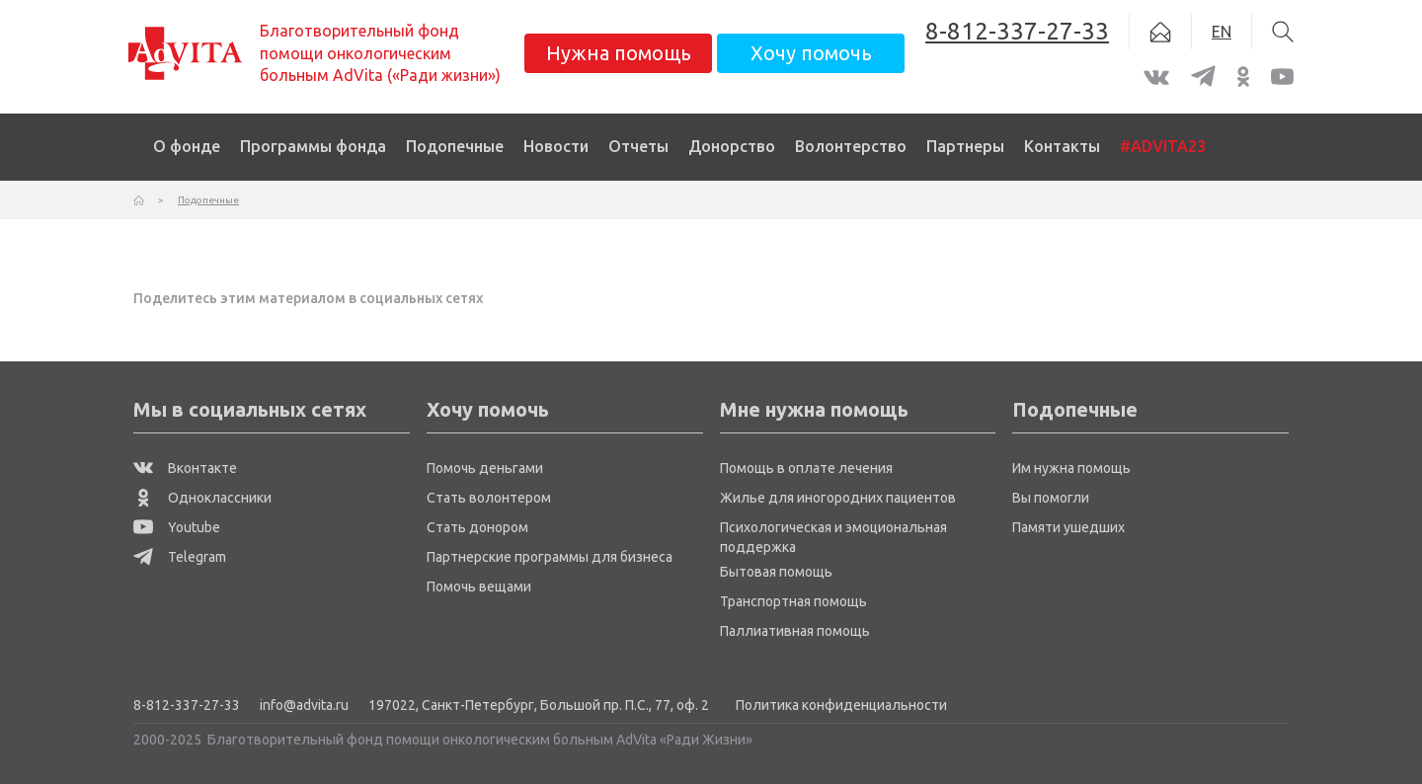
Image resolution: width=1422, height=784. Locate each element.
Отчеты (638, 146)
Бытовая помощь (776, 572)
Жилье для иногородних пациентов (838, 498)
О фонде (186, 146)
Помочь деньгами (485, 468)
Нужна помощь (618, 52)
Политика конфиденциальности (841, 705)
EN (1221, 31)
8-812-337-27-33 (186, 705)
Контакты (1062, 146)
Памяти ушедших (1068, 527)
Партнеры (965, 146)
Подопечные (455, 146)
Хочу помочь (811, 52)
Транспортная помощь (793, 601)
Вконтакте (185, 468)
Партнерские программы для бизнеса (549, 557)
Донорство (731, 146)
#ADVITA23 (1163, 146)
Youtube (176, 527)
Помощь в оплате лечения (806, 468)
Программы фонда (313, 146)
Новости (556, 146)
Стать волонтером (489, 498)
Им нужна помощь (1071, 468)
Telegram (179, 557)
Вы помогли (1050, 498)
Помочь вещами (479, 586)
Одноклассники (202, 498)
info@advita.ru (304, 705)
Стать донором (477, 527)
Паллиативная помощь (795, 631)
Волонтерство (851, 146)
